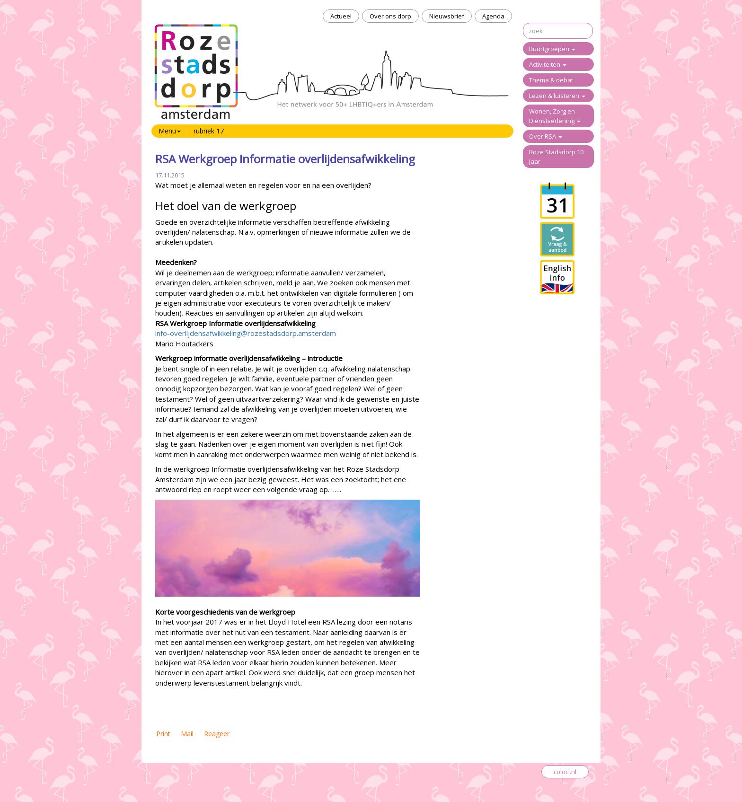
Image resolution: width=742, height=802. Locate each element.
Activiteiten (547, 64)
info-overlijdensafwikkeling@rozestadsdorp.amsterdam (245, 333)
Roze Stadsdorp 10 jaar (556, 157)
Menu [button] (170, 130)
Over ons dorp (390, 16)
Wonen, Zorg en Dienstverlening (555, 116)
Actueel (341, 16)
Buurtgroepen (552, 48)
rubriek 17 (209, 130)
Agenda (493, 16)
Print (163, 733)
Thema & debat (551, 80)
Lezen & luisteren (557, 95)
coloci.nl (565, 771)
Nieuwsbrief (446, 16)
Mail (187, 733)
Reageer (217, 733)
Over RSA (545, 136)
